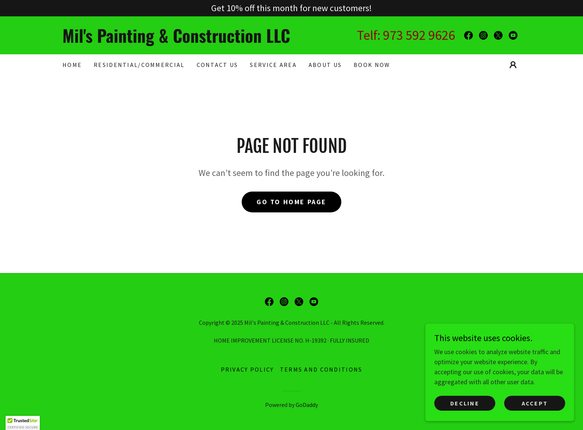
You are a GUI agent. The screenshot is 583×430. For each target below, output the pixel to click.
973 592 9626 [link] (419, 35)
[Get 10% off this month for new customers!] (291, 8)
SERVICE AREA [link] (273, 64)
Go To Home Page (291, 202)
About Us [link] (325, 64)
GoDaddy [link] (307, 404)
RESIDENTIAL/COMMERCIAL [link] (139, 64)
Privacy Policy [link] (247, 369)
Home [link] (72, 64)
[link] (177, 40)
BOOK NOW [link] (372, 64)
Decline (464, 403)
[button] (513, 64)
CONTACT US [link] (217, 64)
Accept (535, 403)
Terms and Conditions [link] (321, 369)
